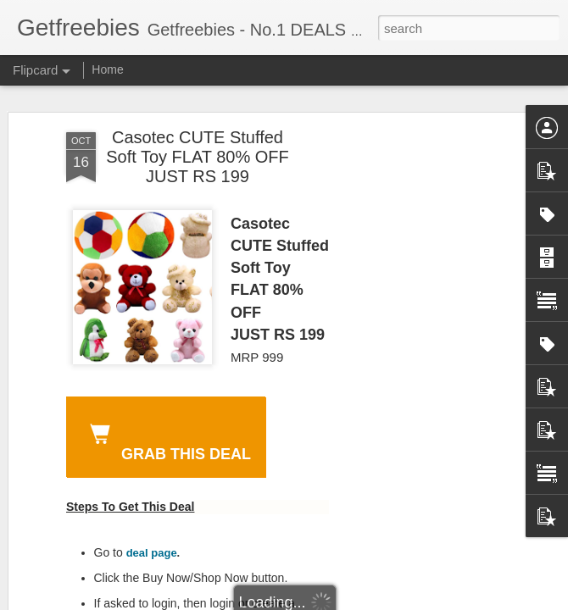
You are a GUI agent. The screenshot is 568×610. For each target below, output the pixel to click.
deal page (151, 552)
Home (107, 69)
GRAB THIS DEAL (167, 440)
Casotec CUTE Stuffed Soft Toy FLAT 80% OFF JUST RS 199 (197, 157)
